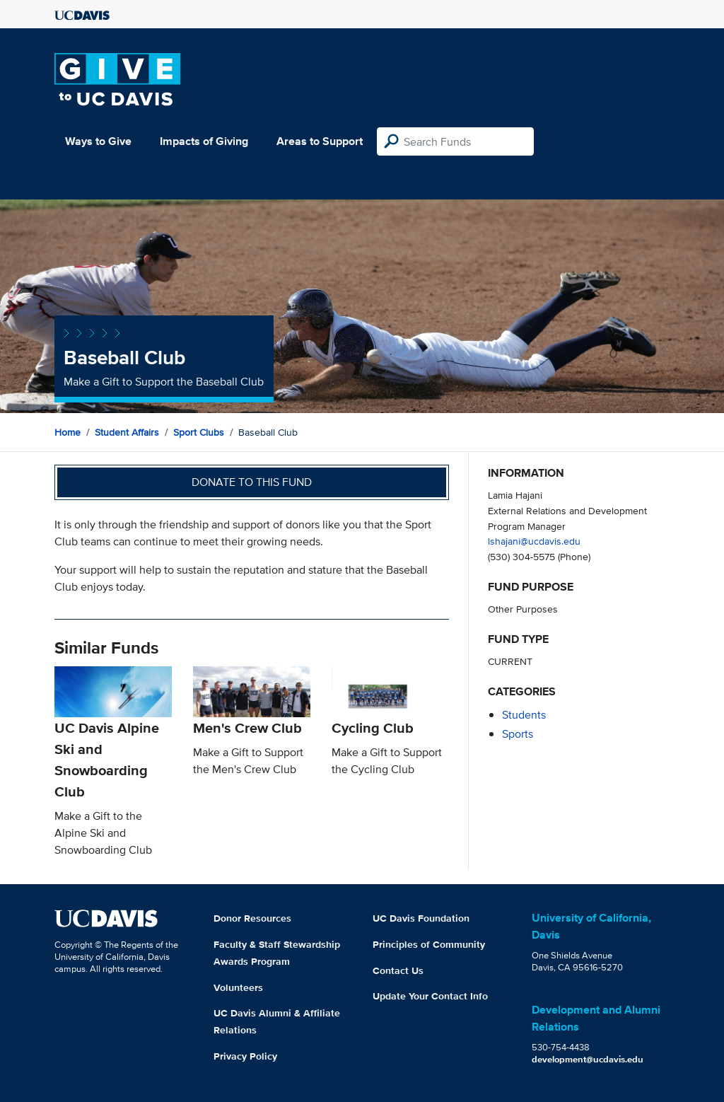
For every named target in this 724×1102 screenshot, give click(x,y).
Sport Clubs (198, 432)
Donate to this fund (252, 482)
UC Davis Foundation (421, 918)
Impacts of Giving (204, 141)
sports (517, 734)
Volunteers (238, 987)
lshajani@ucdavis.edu (534, 540)
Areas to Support (319, 141)
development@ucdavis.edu (587, 1059)
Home (67, 432)
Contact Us (398, 970)
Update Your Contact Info (430, 996)
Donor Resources (252, 918)
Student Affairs (127, 432)
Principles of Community (429, 944)
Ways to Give (98, 141)
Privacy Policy (245, 1056)
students (524, 715)
